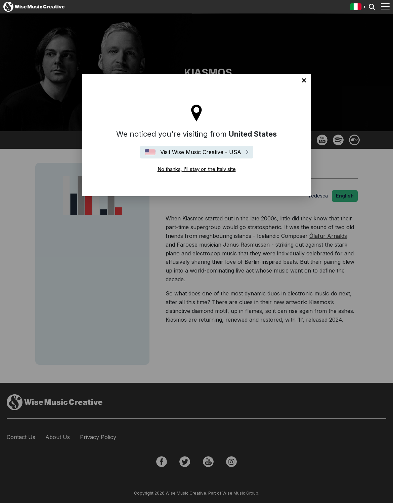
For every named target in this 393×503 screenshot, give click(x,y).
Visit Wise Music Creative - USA (200, 152)
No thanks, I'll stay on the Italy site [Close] (304, 80)
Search (372, 7)
